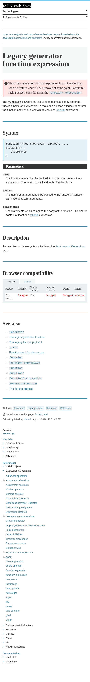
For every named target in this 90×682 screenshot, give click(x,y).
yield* (9, 620)
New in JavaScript (14, 646)
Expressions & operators (17, 470)
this (8, 602)
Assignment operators (17, 485)
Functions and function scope (26, 352)
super (9, 597)
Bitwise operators (15, 489)
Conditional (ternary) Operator (21, 503)
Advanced (9, 456)
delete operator (14, 565)
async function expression (19, 552)
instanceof (11, 584)
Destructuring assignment (19, 507)
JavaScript (58, 34)
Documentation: (11, 653)
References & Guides (45, 17)
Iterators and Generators (70, 246)
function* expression (16, 575)
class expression (14, 561)
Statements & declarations (18, 625)
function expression (16, 570)
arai (46, 414)
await (8, 557)
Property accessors (16, 543)
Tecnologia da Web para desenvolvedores (30, 34)
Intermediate (11, 451)
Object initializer (14, 534)
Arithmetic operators (16, 476)
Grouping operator (15, 520)
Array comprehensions (17, 480)
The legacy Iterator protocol (25, 342)
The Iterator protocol (21, 388)
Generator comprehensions (20, 516)
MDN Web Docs (17, 5)
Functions (9, 629)
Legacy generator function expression (25, 525)
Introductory (10, 447)
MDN (5, 34)
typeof (9, 606)
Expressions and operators (28, 38)
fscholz (38, 414)
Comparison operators (17, 498)
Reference (51, 408)
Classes (8, 633)
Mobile (27, 281)
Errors (7, 638)
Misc (7, 642)
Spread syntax (13, 548)
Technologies (45, 11)
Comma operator (14, 494)
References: (9, 463)
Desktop (11, 281)
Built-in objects (12, 466)
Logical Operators (15, 530)
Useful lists (10, 657)
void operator (13, 610)
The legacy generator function (27, 337)
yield (8, 615)
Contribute (10, 661)
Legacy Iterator (35, 408)
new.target (11, 593)
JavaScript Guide (13, 443)
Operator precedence (17, 539)
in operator (11, 579)
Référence (65, 408)
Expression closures (16, 512)
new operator (13, 588)
